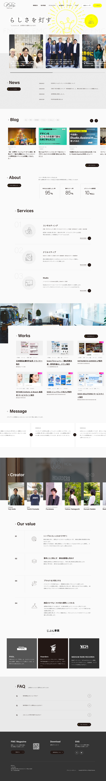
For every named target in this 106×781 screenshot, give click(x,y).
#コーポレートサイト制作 (83, 388)
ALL (26, 119)
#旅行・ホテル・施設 (87, 357)
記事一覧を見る (91, 165)
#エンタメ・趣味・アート (57, 388)
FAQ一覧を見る (83, 724)
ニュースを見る (13, 89)
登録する (18, 752)
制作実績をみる (90, 336)
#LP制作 (79, 357)
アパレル (43, 119)
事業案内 (35, 5)
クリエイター (52, 5)
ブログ (76, 5)
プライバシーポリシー (71, 770)
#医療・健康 (29, 357)
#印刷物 (18, 357)
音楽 (58, 119)
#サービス (23, 357)
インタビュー (51, 119)
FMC (31, 119)
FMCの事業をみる (14, 185)
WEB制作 (36, 119)
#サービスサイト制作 (21, 388)
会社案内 (61, 5)
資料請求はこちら (57, 752)
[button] (96, 120)
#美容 (27, 388)
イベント (102, 149)
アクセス (69, 5)
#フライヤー (35, 357)
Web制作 (41, 149)
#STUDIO (100, 357)
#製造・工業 (59, 357)
